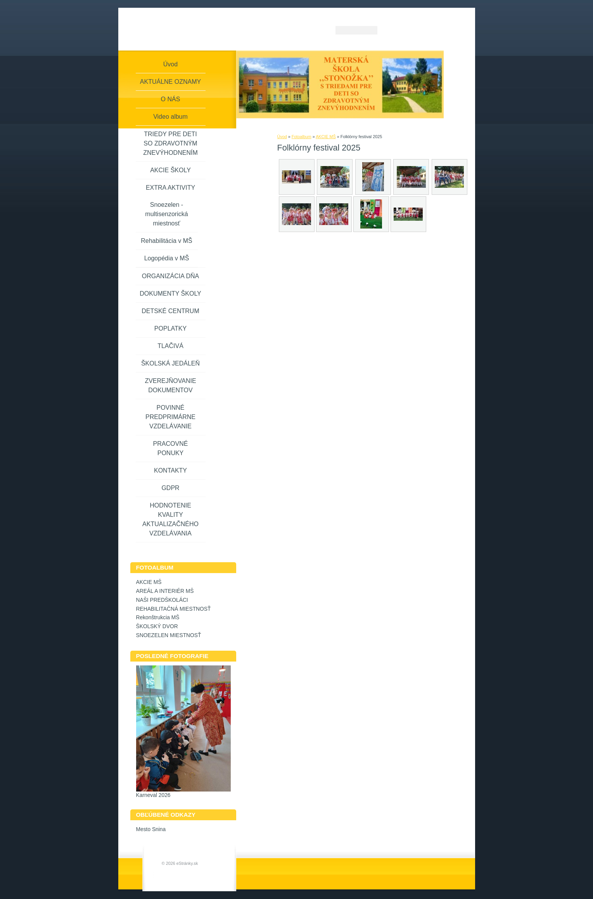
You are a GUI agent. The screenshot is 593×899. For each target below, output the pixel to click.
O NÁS (170, 99)
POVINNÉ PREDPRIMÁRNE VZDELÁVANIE (170, 417)
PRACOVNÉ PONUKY (170, 448)
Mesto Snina (151, 829)
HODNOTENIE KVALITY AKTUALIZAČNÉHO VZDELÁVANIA (170, 519)
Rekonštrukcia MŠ (158, 617)
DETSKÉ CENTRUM (170, 311)
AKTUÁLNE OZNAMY (170, 81)
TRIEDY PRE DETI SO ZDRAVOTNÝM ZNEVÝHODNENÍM (170, 143)
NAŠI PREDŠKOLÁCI (162, 600)
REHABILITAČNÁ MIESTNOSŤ (173, 609)
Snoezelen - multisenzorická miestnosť (166, 214)
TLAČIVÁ (170, 346)
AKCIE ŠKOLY (170, 170)
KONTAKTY (170, 470)
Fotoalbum (301, 136)
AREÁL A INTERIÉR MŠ (165, 591)
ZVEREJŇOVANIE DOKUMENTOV (170, 385)
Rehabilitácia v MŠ (166, 240)
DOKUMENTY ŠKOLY (170, 293)
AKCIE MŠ (326, 136)
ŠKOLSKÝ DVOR (157, 626)
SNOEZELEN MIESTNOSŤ (168, 635)
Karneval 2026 (153, 795)
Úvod (282, 136)
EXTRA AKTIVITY (170, 187)
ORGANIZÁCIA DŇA (170, 276)
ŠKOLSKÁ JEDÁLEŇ (170, 363)
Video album (170, 116)
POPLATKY (170, 328)
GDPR (170, 488)
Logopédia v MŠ (166, 258)
